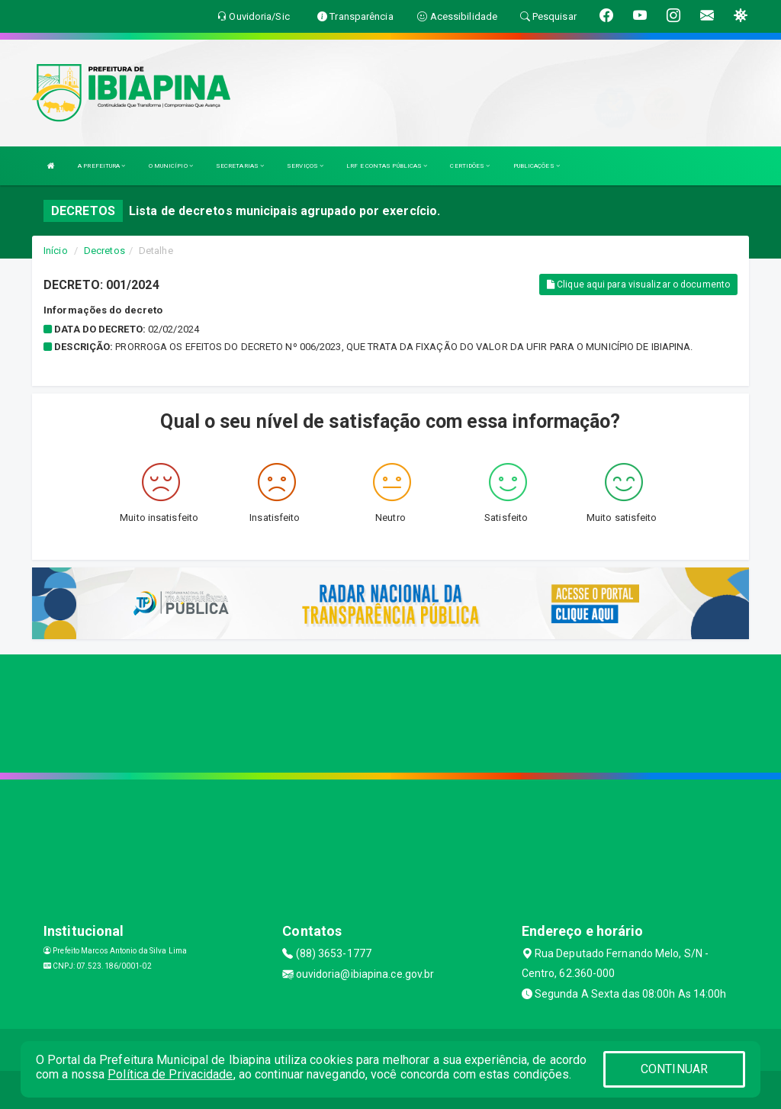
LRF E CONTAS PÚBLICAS (386, 165)
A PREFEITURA (101, 165)
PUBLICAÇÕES (536, 165)
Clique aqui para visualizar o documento (638, 284)
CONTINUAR (674, 1069)
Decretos (104, 250)
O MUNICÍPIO (171, 165)
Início (55, 250)
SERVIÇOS (305, 165)
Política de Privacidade (170, 1074)
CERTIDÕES (470, 165)
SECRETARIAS (240, 165)
